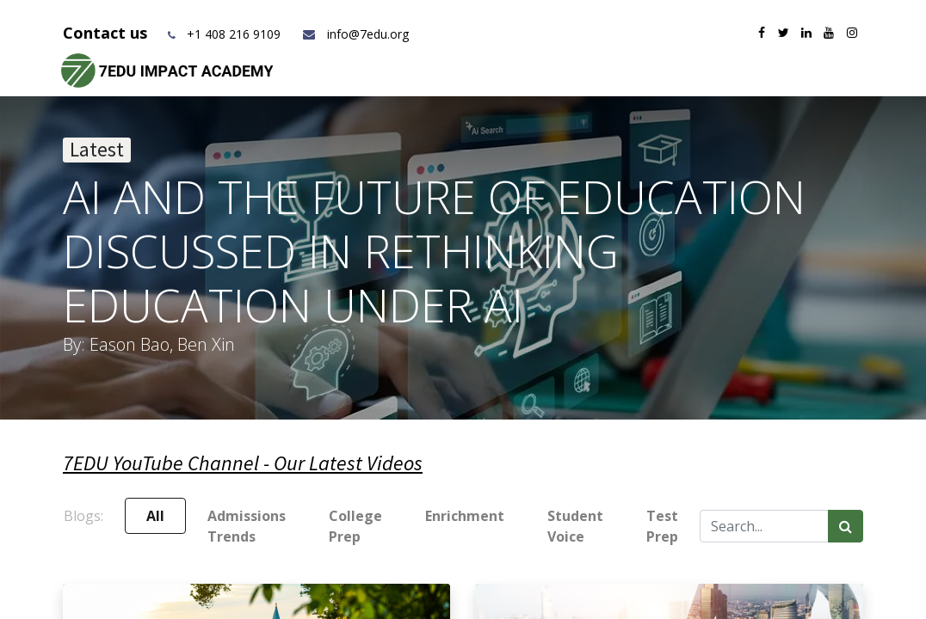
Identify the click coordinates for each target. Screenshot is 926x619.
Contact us (107, 32)
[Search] (845, 526)
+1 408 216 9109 (234, 34)
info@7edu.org (355, 34)
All (155, 515)
